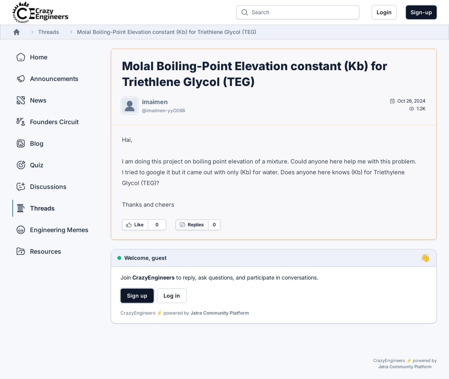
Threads (48, 32)
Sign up (137, 295)
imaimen (155, 102)
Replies (191, 225)
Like (135, 225)
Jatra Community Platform (219, 313)
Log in (172, 295)
